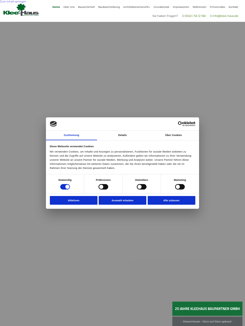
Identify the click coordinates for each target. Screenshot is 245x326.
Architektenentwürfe (136, 7)
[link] (137, 8)
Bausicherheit (86, 7)
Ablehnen (73, 200)
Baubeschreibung (109, 7)
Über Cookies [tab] (173, 135)
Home (56, 7)
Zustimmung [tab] (71, 135)
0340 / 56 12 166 (195, 16)
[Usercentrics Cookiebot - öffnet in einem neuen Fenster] (180, 123)
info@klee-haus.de (225, 16)
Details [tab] (122, 135)
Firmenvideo (217, 7)
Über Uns (69, 7)
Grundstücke (161, 7)
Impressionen (181, 7)
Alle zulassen (171, 200)
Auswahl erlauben (122, 200)
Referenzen (199, 7)
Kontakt (233, 7)
